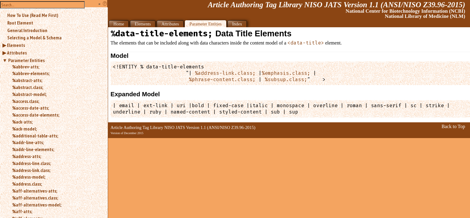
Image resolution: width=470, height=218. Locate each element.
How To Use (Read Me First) (32, 15)
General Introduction (27, 30)
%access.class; (25, 101)
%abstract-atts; (27, 80)
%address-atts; (26, 156)
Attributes (17, 53)
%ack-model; (24, 129)
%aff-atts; (22, 211)
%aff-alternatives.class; (35, 198)
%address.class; (27, 184)
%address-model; (28, 177)
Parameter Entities (26, 60)
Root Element (20, 23)
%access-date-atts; (30, 108)
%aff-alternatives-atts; (34, 191)
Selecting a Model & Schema (34, 38)
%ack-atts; (22, 122)
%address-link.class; (31, 170)
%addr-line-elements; (33, 149)
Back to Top (453, 126)
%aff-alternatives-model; (36, 205)
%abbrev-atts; (25, 67)
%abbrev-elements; (30, 73)
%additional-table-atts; (35, 136)
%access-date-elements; (35, 115)
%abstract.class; (27, 87)
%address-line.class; (31, 163)
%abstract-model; (29, 94)
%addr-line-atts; (28, 142)
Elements (16, 45)
